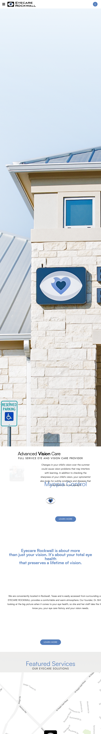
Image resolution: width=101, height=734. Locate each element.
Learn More (50, 642)
